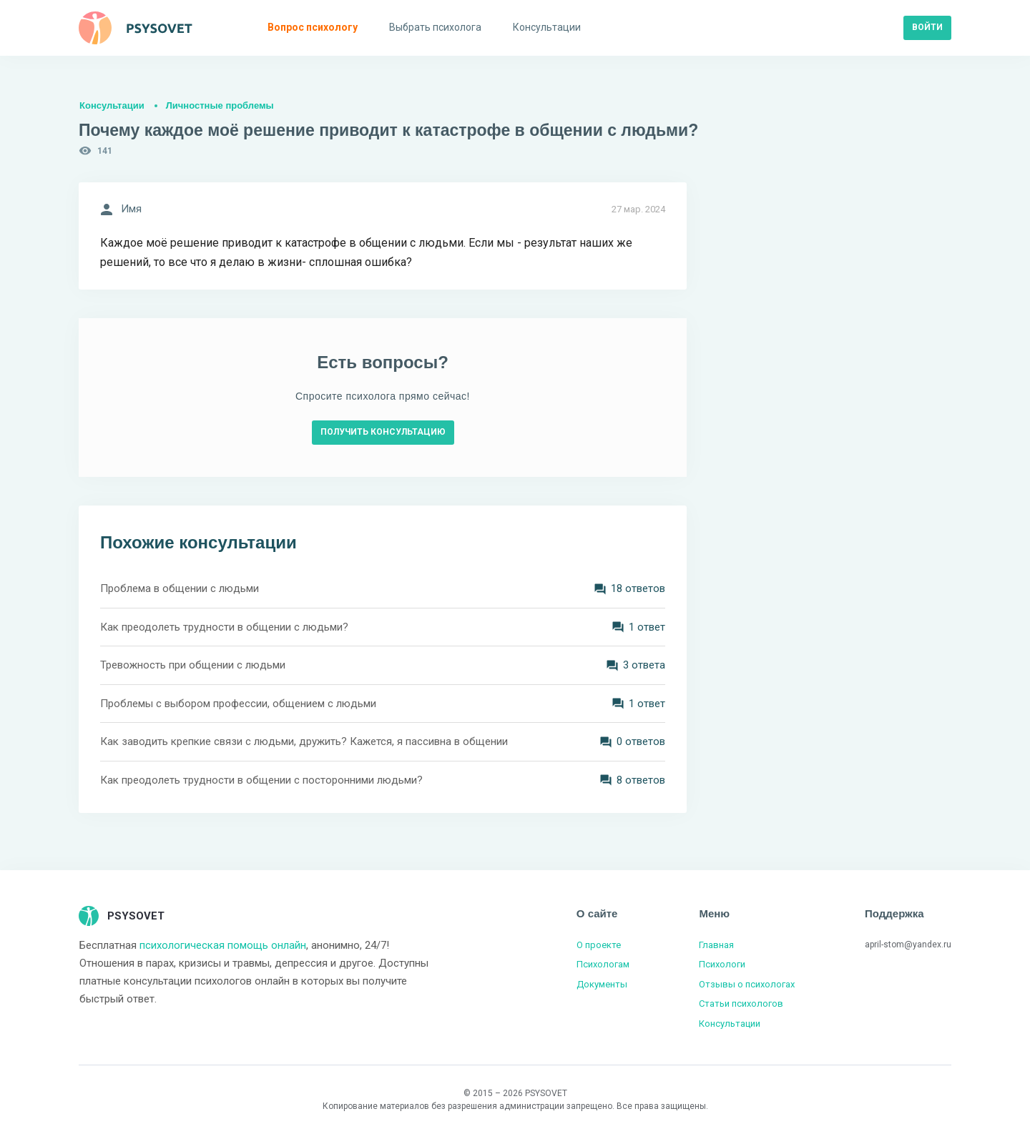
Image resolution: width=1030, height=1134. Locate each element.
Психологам (603, 964)
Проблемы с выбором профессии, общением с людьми (238, 703)
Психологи (722, 964)
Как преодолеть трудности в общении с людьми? (224, 627)
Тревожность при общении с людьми (192, 665)
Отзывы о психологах (747, 984)
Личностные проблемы (220, 105)
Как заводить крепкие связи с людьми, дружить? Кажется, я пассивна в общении (304, 741)
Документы (602, 984)
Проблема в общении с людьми (179, 588)
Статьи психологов (741, 1003)
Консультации (111, 105)
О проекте (599, 945)
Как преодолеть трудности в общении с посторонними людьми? (261, 780)
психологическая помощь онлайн (222, 945)
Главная (716, 945)
